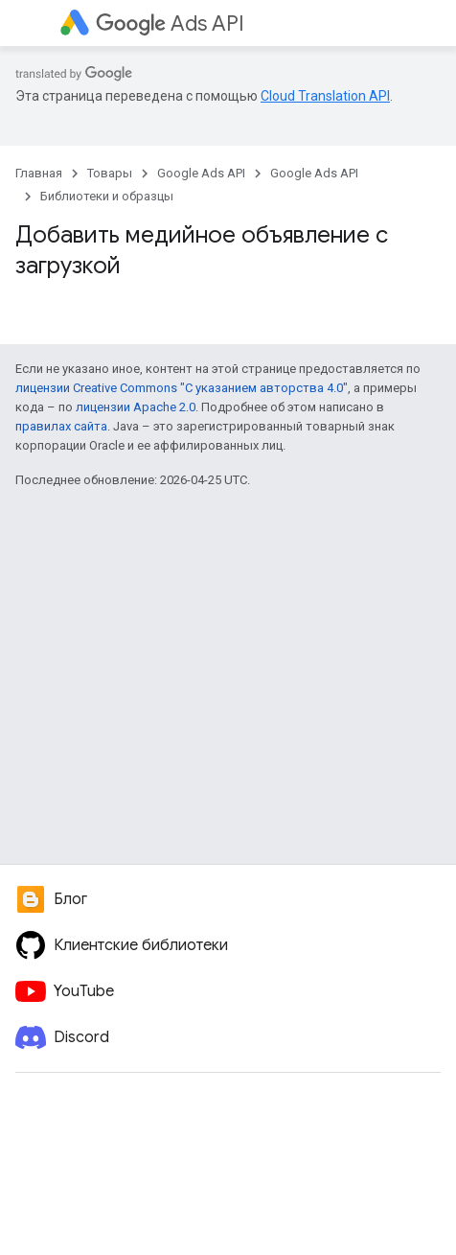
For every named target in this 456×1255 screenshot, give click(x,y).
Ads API (170, 23)
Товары (109, 173)
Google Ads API (201, 173)
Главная (38, 173)
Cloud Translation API (325, 96)
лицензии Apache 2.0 (135, 407)
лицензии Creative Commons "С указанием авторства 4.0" (181, 388)
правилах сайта (61, 426)
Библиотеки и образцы (106, 196)
